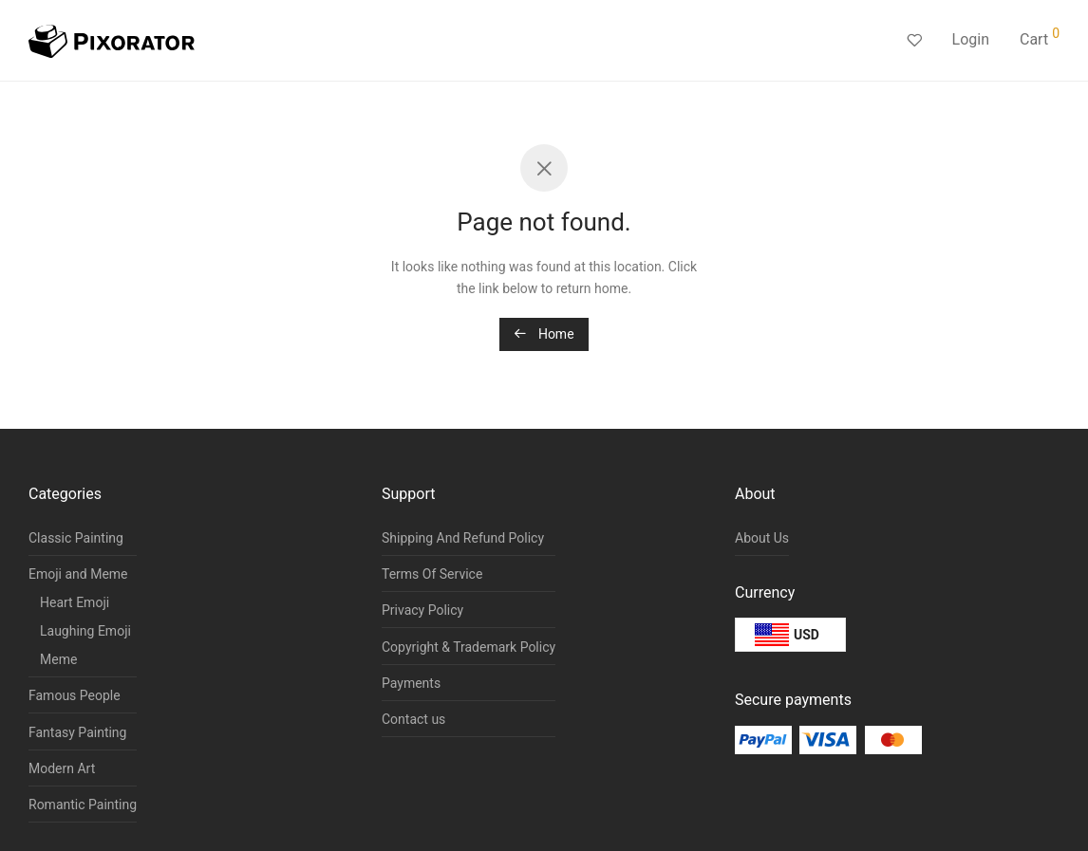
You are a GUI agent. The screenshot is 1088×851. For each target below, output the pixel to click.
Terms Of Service (432, 574)
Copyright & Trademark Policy (468, 647)
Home (543, 334)
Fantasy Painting (77, 732)
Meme (58, 659)
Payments (411, 683)
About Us (762, 538)
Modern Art (61, 768)
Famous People (74, 695)
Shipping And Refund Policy (463, 538)
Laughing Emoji (85, 630)
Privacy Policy (422, 610)
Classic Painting (75, 538)
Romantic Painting (82, 804)
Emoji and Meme (78, 574)
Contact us (413, 719)
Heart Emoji (74, 602)
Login (970, 39)
